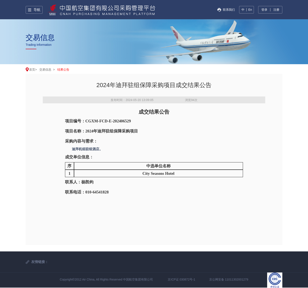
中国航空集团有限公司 (138, 279)
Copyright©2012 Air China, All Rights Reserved (91, 279)
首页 (32, 69)
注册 (276, 9)
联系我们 (229, 9)
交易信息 (45, 69)
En (250, 9)
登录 (264, 9)
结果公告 (63, 69)
